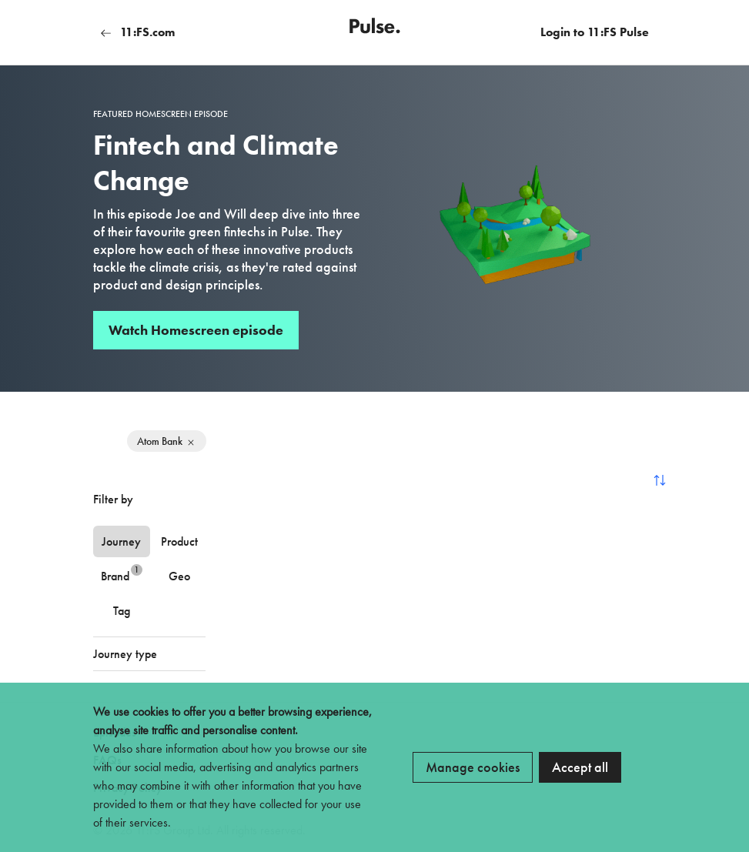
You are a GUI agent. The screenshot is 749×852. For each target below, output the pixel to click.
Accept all (580, 767)
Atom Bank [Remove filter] (166, 441)
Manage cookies (473, 767)
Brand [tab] (121, 573)
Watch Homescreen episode (196, 330)
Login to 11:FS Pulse (594, 32)
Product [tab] (179, 541)
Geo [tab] (179, 576)
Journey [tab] (121, 541)
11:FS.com (138, 32)
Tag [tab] (121, 611)
